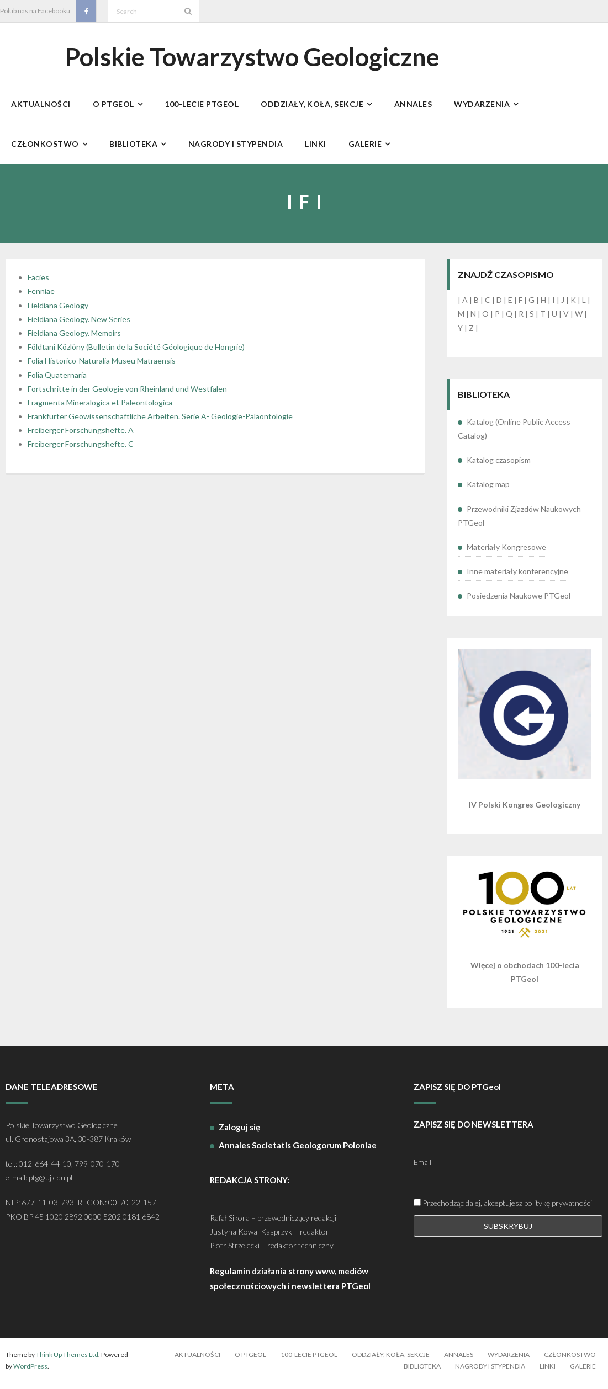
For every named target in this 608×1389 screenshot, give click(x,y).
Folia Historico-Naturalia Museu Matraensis (102, 366)
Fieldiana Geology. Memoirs (74, 338)
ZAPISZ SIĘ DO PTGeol (457, 1092)
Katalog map (488, 490)
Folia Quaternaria (57, 380)
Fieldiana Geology (58, 311)
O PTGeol (250, 1360)
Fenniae (41, 297)
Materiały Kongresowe (506, 552)
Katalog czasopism (499, 466)
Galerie (583, 1372)
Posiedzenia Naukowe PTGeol (518, 601)
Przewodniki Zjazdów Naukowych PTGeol (519, 521)
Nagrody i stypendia (490, 1372)
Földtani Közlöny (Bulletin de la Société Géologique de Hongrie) (136, 352)
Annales (458, 1360)
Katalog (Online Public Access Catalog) (514, 434)
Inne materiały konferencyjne (517, 576)
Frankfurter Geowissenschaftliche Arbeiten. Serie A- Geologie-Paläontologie (160, 421)
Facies (38, 283)
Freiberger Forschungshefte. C (81, 450)
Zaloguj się (239, 1132)
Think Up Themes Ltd (67, 1360)
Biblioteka (422, 1372)
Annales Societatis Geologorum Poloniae (298, 1151)
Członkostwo (570, 1360)
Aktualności (197, 1360)
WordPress (30, 1372)
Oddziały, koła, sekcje (391, 1360)
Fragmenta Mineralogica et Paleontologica (100, 408)
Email (422, 1167)
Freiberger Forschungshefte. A (81, 436)
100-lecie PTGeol (309, 1360)
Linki (548, 1372)
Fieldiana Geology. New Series (79, 324)
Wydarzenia (509, 1360)
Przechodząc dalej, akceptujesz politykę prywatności (503, 1209)
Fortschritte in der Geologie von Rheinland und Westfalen (127, 394)
